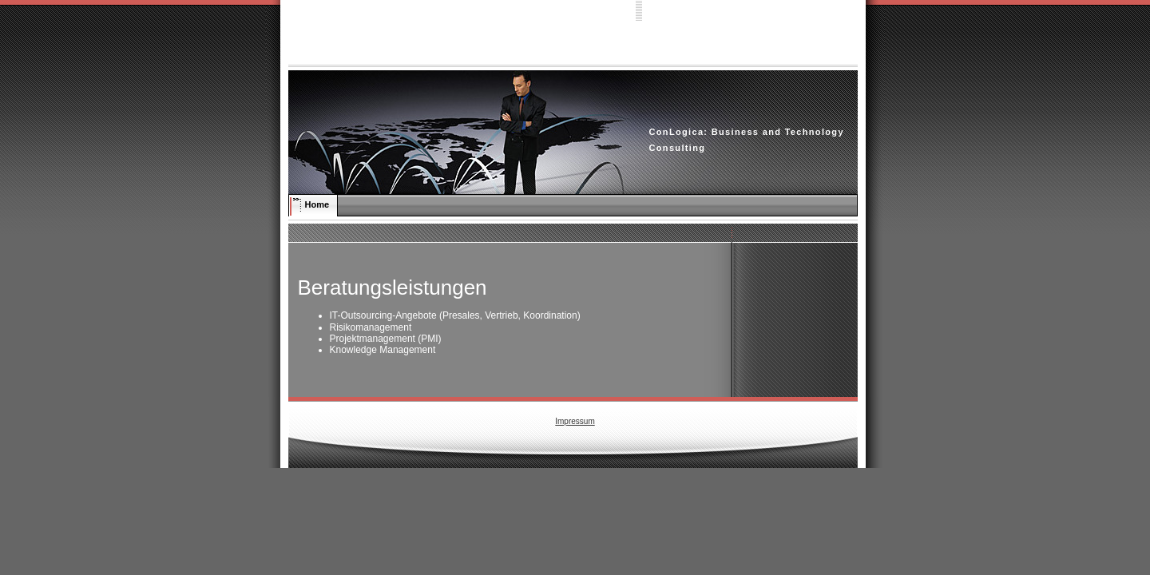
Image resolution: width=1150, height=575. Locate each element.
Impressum (574, 421)
